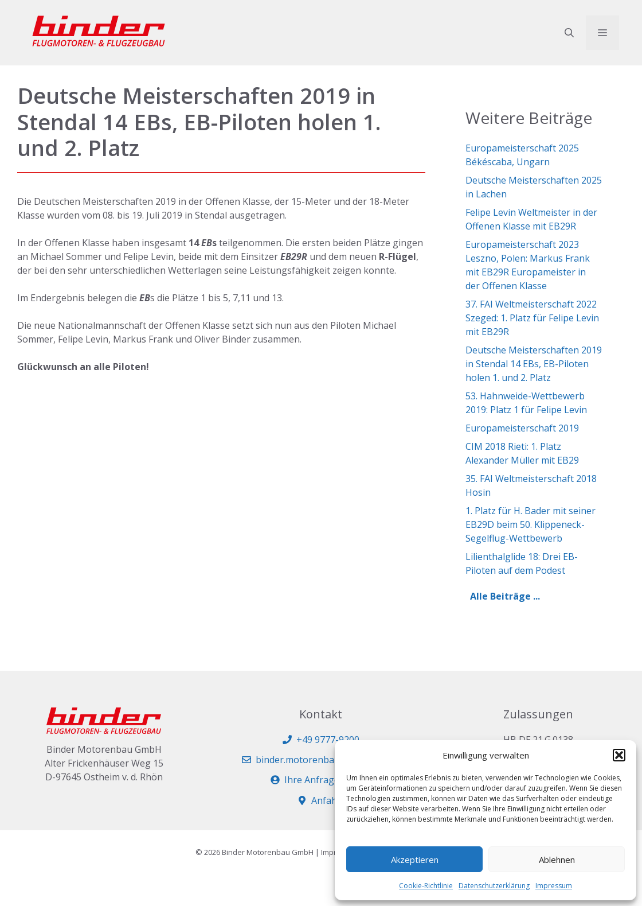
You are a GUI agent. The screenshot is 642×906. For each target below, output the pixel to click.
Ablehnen (557, 859)
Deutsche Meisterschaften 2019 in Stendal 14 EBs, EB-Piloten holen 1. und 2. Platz (533, 364)
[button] (619, 755)
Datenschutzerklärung (494, 886)
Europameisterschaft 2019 (522, 428)
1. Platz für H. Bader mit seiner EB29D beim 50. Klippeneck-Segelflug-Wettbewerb (530, 524)
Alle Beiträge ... (505, 596)
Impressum (553, 886)
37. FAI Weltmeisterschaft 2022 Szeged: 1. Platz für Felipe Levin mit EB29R (532, 318)
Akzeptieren (415, 859)
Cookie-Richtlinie (426, 886)
